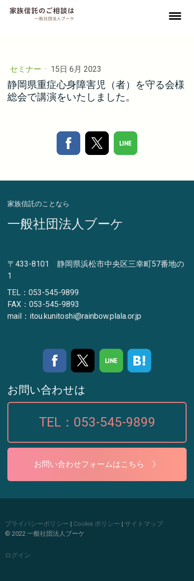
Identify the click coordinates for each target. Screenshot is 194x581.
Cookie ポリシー (96, 523)
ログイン (18, 555)
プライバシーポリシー (37, 523)
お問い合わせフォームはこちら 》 (97, 464)
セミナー (26, 69)
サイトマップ (144, 523)
